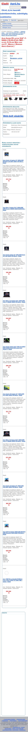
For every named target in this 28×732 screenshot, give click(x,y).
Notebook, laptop (16, 58)
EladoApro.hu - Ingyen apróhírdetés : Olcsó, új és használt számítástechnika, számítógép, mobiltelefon (13, 729)
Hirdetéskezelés (21, 719)
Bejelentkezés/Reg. (7, 25)
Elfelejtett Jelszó (6, 27)
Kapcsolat (13, 20)
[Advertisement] (13, 647)
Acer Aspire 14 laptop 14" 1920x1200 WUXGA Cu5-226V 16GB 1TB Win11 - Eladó (13, 162)
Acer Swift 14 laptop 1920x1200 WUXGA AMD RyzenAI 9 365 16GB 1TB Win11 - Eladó (14, 533)
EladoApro (16, 31)
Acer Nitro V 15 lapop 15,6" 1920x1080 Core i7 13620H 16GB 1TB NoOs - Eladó (14, 440)
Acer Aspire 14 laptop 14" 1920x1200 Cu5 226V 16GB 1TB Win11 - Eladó (13, 486)
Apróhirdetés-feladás (9, 719)
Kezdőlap (5, 20)
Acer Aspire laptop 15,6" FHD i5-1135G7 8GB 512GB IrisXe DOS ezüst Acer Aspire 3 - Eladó (14, 348)
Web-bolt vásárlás (13, 116)
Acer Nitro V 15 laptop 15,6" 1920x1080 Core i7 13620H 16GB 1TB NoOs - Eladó (14, 301)
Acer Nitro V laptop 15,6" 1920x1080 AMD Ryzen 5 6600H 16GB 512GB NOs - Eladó (14, 209)
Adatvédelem (13, 720)
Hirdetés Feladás (6, 23)
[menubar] (9, 20)
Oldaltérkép (5, 720)
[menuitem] (5, 20)
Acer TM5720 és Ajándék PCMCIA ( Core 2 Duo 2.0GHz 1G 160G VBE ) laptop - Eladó (13, 580)
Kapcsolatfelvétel (22, 720)
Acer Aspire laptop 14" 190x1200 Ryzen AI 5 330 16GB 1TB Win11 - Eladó (14, 255)
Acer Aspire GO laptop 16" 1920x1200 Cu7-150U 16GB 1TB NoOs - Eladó (13, 394)
